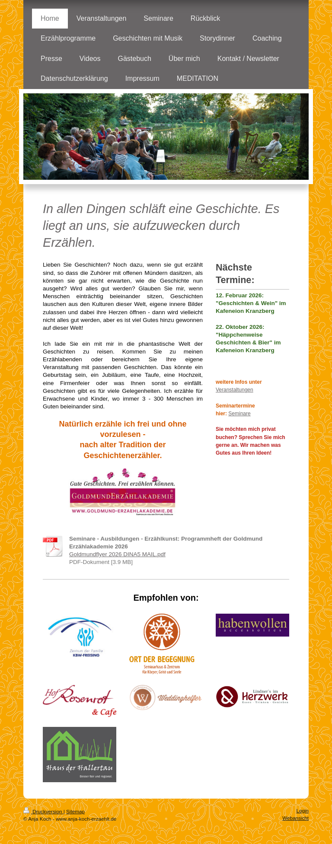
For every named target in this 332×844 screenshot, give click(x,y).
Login (302, 810)
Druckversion (43, 811)
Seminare (239, 414)
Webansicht (295, 818)
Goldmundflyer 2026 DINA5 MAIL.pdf (117, 554)
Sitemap (75, 811)
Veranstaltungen (234, 390)
